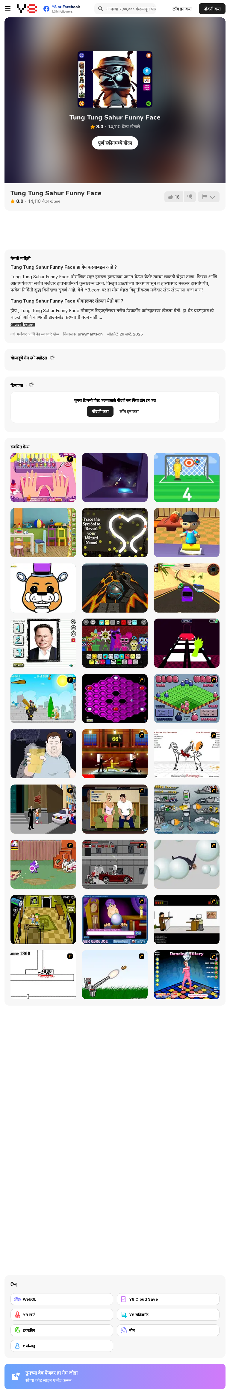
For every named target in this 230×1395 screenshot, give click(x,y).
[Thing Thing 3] (115, 864)
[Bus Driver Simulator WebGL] (187, 588)
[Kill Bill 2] (115, 753)
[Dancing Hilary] (187, 974)
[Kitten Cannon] (115, 974)
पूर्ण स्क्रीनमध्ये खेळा (115, 143)
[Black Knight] (43, 698)
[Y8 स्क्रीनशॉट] (168, 1315)
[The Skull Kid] (187, 919)
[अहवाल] (209, 196)
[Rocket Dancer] (115, 477)
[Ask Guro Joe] (115, 919)
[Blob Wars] (187, 698)
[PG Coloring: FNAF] (43, 588)
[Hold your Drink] (43, 753)
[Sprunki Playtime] (115, 643)
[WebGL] (61, 1299)
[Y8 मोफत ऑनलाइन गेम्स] (27, 8)
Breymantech (90, 334)
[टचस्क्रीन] (61, 1330)
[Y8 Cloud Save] (168, 1299)
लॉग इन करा (182, 8)
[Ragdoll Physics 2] (187, 864)
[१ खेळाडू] (61, 1346)
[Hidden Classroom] (43, 532)
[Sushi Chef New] (187, 532)
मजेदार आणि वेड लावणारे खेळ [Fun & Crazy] (38, 334)
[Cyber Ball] (115, 588)
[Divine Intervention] (43, 809)
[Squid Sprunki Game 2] (187, 643)
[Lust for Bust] (115, 809)
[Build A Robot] (187, 809)
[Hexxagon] (115, 698)
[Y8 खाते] (61, 1315)
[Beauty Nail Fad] (43, 477)
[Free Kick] (187, 477)
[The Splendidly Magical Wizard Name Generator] (115, 532)
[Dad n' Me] (43, 864)
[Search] (99, 8)
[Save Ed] (43, 919)
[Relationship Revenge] (187, 753)
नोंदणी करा (212, 8)
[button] (22, 324)
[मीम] (168, 1330)
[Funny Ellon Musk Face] (43, 643)
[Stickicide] (43, 974)
